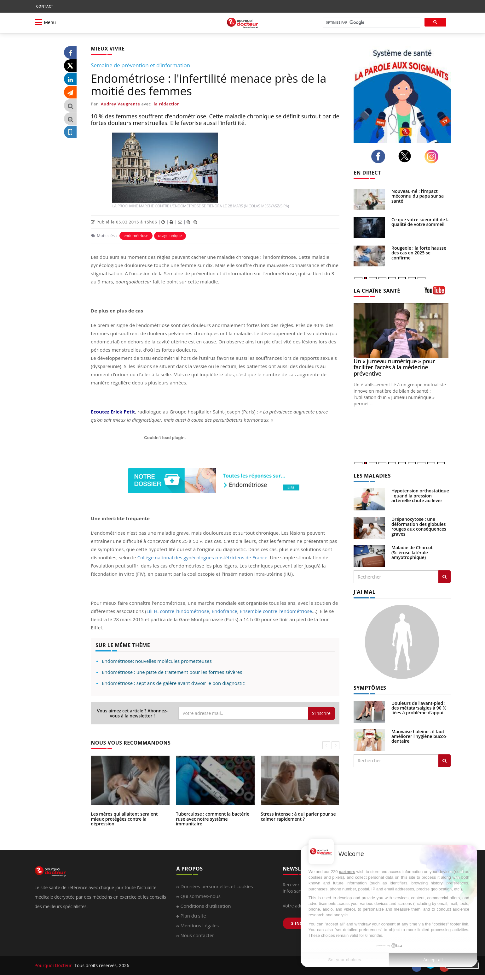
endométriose (136, 235)
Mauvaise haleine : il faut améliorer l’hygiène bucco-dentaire (419, 736)
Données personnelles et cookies (217, 886)
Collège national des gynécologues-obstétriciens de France (202, 557)
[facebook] (379, 156)
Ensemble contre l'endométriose (276, 611)
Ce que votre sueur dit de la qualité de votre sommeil (420, 222)
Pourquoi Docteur (54, 965)
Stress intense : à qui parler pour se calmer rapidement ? (298, 816)
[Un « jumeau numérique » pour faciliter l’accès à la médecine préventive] (402, 330)
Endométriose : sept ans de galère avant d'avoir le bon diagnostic (173, 683)
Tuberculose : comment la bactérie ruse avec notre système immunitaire (212, 819)
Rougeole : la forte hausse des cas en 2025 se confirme (418, 253)
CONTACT (44, 6)
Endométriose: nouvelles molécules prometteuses (157, 661)
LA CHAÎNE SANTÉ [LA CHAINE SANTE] (377, 290)
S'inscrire (321, 713)
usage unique (170, 235)
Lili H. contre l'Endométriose (178, 611)
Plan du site (193, 916)
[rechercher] (371, 22)
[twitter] (406, 156)
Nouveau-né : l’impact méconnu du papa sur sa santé (417, 196)
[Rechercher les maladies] (444, 576)
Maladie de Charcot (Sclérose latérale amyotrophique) (412, 552)
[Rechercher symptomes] (444, 760)
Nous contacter (197, 935)
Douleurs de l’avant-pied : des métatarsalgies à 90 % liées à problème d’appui (419, 708)
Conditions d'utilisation (206, 906)
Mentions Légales (200, 925)
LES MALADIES (372, 475)
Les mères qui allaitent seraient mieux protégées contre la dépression (124, 819)
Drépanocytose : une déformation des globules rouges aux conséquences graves (418, 526)
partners (347, 871)
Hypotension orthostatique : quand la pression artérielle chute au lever (420, 495)
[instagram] (433, 156)
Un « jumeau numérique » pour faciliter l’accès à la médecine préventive (394, 367)
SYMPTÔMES (370, 687)
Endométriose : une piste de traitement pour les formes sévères (172, 672)
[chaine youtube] (437, 292)
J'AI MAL (364, 591)
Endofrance (224, 611)
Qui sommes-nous (201, 896)
